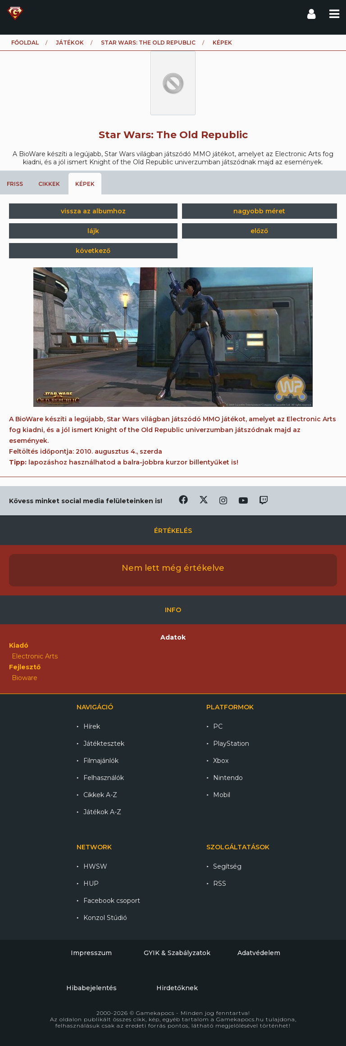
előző (259, 231)
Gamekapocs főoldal (15, 13)
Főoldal (25, 42)
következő (93, 251)
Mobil (221, 795)
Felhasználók (103, 778)
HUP (91, 883)
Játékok (70, 42)
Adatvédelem (258, 953)
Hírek (91, 726)
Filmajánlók (100, 761)
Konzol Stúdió (105, 918)
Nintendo (228, 778)
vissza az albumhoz (93, 211)
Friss (15, 183)
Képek (85, 183)
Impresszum (91, 953)
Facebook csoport (111, 901)
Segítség (227, 866)
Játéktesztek (103, 743)
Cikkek (49, 183)
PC (218, 726)
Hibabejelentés (91, 988)
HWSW (95, 866)
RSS (219, 883)
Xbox (220, 761)
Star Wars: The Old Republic (148, 42)
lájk (93, 231)
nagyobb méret (259, 211)
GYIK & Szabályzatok (177, 953)
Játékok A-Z (102, 812)
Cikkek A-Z (100, 795)
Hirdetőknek (177, 988)
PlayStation (231, 743)
